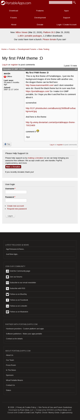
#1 (76, 69)
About (13, 24)
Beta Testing (44, 49)
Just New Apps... (12, 254)
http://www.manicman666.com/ (40, 85)
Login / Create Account (66, 24)
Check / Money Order (50, 413)
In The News (11, 370)
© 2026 (11, 407)
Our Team (10, 360)
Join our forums (14, 277)
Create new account (15, 206)
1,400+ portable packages (30, 36)
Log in (5, 64)
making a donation (36, 158)
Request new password (17, 209)
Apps (66, 11)
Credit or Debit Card (26, 413)
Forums (13, 18)
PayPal (38, 413)
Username (10, 189)
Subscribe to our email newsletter (21, 282)
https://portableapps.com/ (37, 91)
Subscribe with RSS (15, 288)
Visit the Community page (18, 271)
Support (66, 18)
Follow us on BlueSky (16, 294)
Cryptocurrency (66, 413)
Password (10, 197)
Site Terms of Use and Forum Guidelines (55, 407)
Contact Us (10, 385)
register (14, 64)
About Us (9, 355)
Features (40, 11)
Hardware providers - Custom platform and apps (25, 329)
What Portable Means (14, 380)
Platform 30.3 (49, 32)
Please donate (49, 39)
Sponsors (9, 375)
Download (13, 11)
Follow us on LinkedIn (16, 306)
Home (4, 49)
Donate (40, 24)
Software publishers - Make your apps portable (24, 334)
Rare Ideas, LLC (27, 410)
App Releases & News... (15, 249)
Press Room (11, 365)
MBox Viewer (22, 32)
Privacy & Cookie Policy (26, 407)
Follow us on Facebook (17, 300)
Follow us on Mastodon (17, 311)
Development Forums (27, 49)
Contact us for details (14, 339)
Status (8, 390)
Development (40, 18)
